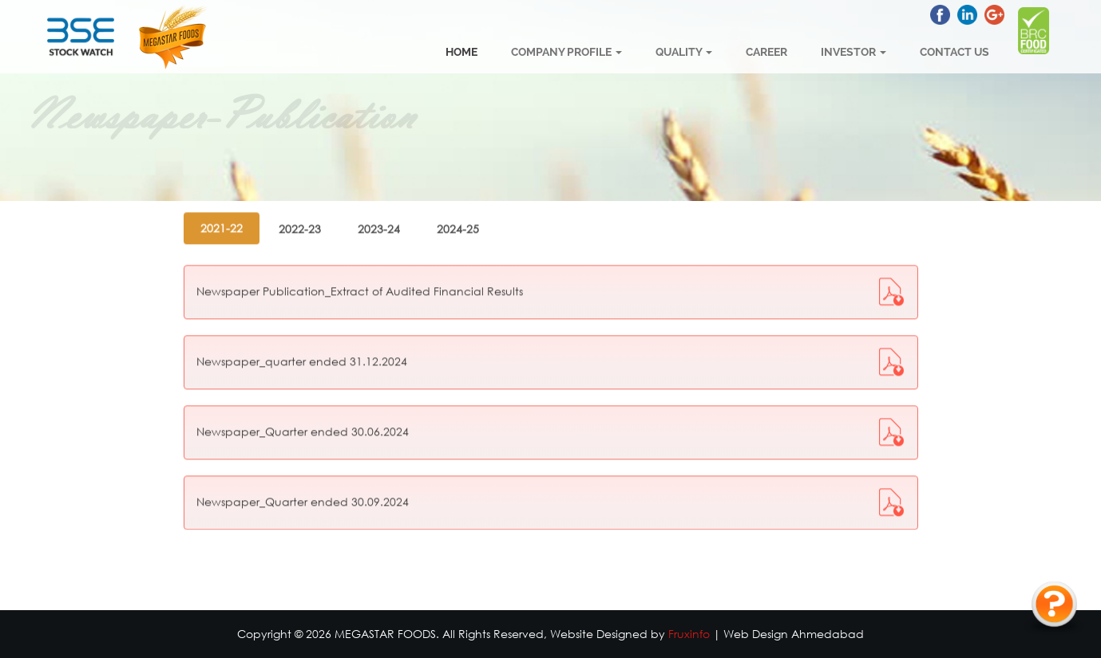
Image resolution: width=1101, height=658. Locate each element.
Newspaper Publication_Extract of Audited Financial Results (359, 264)
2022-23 (300, 202)
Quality (683, 51)
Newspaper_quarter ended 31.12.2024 (301, 334)
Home (461, 51)
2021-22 (221, 201)
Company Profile (566, 51)
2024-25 (458, 202)
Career (766, 51)
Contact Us (954, 51)
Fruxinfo (689, 633)
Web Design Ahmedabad (793, 633)
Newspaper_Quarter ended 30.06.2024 (302, 404)
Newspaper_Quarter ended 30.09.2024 (302, 475)
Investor (853, 51)
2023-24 (379, 202)
